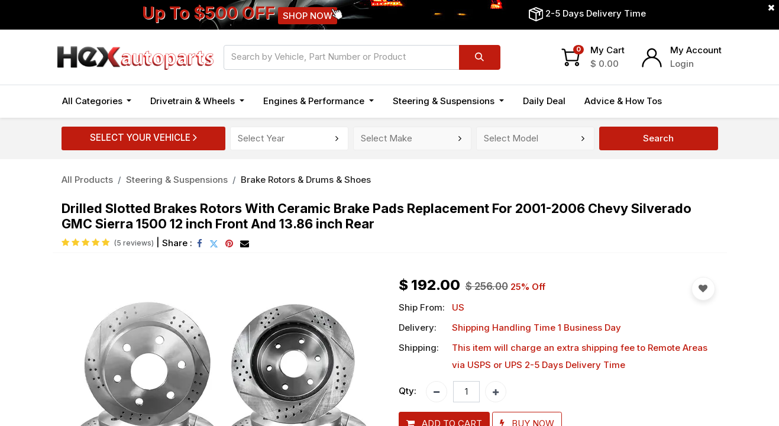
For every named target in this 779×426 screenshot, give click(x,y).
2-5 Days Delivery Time (595, 13)
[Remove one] (436, 391)
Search (658, 138)
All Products (87, 179)
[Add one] (495, 391)
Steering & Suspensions (177, 179)
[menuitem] (544, 101)
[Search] (479, 57)
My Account (696, 50)
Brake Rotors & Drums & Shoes (306, 179)
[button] (703, 289)
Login (682, 63)
